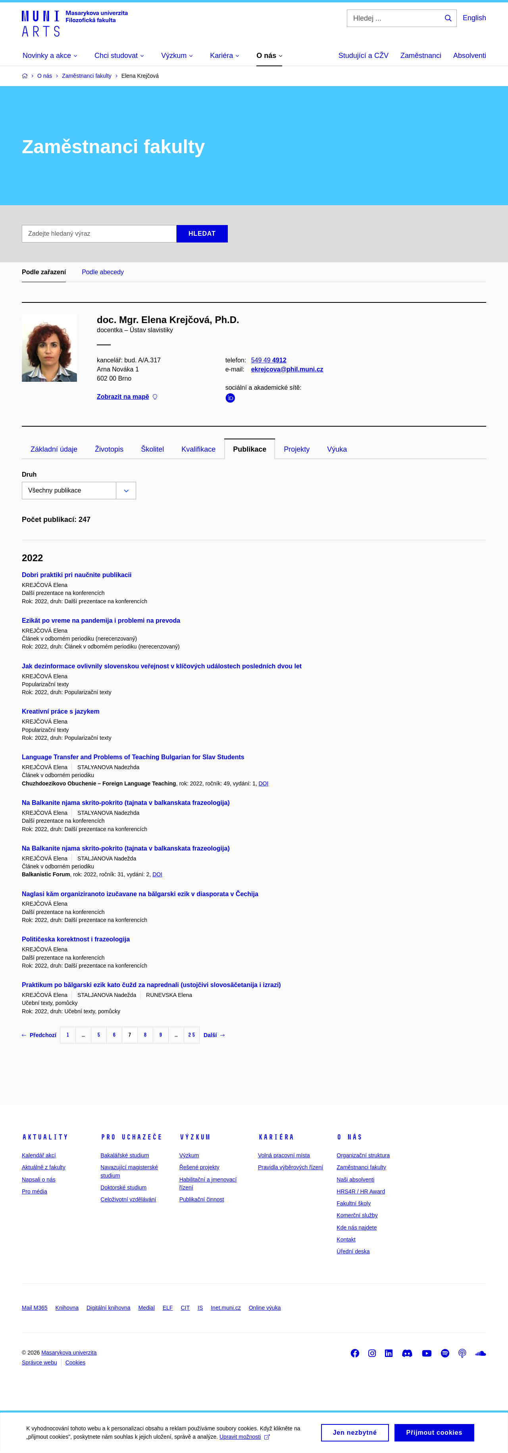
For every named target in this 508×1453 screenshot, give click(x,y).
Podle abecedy (103, 272)
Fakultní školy (354, 1203)
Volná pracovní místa (284, 1155)
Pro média (34, 1191)
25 (192, 1035)
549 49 (269, 360)
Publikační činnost (201, 1199)
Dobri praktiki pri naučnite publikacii (77, 575)
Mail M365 (35, 1308)
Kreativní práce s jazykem (61, 711)
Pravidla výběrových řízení (290, 1167)
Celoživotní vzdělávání (128, 1199)
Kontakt (346, 1239)
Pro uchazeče (131, 1137)
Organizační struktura (363, 1155)
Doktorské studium (123, 1187)
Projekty (297, 449)
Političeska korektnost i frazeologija (76, 939)
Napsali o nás (39, 1179)
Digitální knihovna (109, 1308)
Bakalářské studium (124, 1155)
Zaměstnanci (420, 56)
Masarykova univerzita (68, 1352)
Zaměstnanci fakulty (361, 1167)
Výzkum (194, 1137)
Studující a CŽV (364, 56)
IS (200, 1308)
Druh (29, 474)
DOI (263, 783)
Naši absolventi (355, 1179)
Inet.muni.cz (226, 1308)
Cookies (75, 1362)
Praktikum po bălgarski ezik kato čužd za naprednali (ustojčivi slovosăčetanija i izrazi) (151, 984)
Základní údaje (54, 449)
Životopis (109, 449)
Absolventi (469, 56)
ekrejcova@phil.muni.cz (287, 369)
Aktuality (45, 1137)
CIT (185, 1308)
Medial (147, 1308)
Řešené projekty (199, 1167)
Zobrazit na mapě (127, 397)
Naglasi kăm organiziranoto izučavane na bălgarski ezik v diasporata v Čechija (140, 894)
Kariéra (276, 1137)
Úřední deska (353, 1251)
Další (214, 1035)
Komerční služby (357, 1215)
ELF (168, 1308)
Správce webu (39, 1362)
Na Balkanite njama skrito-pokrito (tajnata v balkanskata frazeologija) (126, 802)
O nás (349, 1137)
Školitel (152, 449)
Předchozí (39, 1035)
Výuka (337, 449)
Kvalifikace (198, 449)
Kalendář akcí (39, 1155)
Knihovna (67, 1308)
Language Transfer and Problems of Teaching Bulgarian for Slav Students (133, 757)
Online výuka (265, 1308)
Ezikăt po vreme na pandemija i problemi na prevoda (101, 620)
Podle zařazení (44, 272)
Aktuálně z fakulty (43, 1167)
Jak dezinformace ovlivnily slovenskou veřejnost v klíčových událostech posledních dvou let (162, 666)
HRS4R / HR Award (361, 1191)
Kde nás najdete (357, 1227)
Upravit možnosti (246, 1439)
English (474, 18)
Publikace (249, 449)
